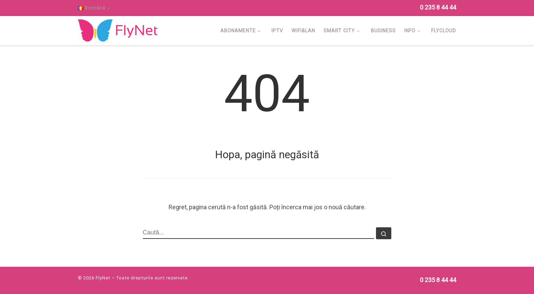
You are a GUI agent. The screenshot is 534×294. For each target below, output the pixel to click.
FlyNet (103, 277)
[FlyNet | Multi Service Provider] (117, 29)
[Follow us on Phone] (438, 7)
